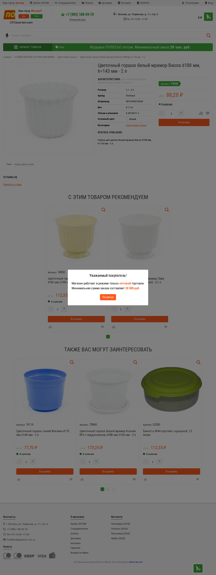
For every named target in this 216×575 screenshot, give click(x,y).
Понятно (108, 297)
